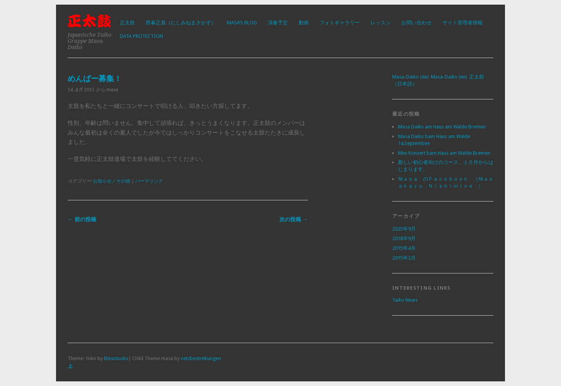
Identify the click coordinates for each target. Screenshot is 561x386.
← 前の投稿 (82, 219)
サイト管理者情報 (462, 23)
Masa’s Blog (242, 23)
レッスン (381, 23)
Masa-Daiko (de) (410, 77)
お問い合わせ (416, 23)
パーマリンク (149, 181)
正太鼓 (127, 23)
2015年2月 (404, 258)
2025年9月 (404, 229)
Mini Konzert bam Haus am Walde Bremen (444, 153)
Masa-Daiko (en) (449, 77)
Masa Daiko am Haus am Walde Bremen (442, 127)
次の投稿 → (293, 219)
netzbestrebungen (201, 358)
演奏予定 (278, 23)
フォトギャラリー (340, 23)
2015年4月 (404, 248)
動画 (304, 23)
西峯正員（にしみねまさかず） (181, 23)
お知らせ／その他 (111, 181)
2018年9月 (404, 238)
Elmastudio (116, 358)
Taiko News (405, 300)
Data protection (141, 36)
